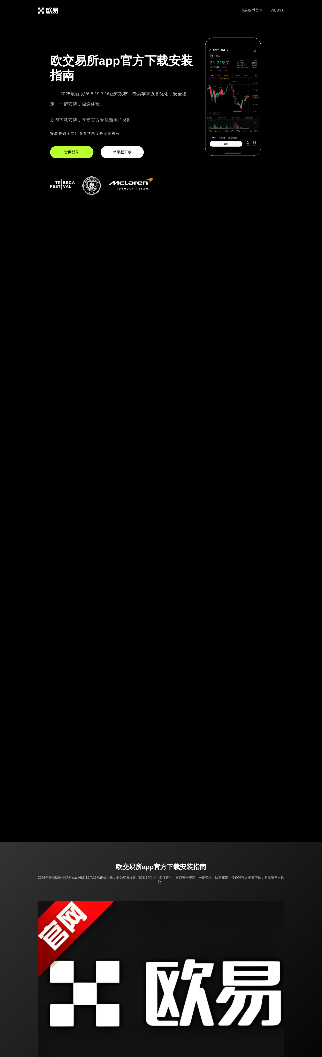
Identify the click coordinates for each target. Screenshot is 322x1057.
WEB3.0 (277, 10)
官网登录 (71, 152)
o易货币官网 (252, 10)
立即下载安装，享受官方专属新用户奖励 (90, 120)
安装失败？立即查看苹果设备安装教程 (85, 133)
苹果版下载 (122, 152)
